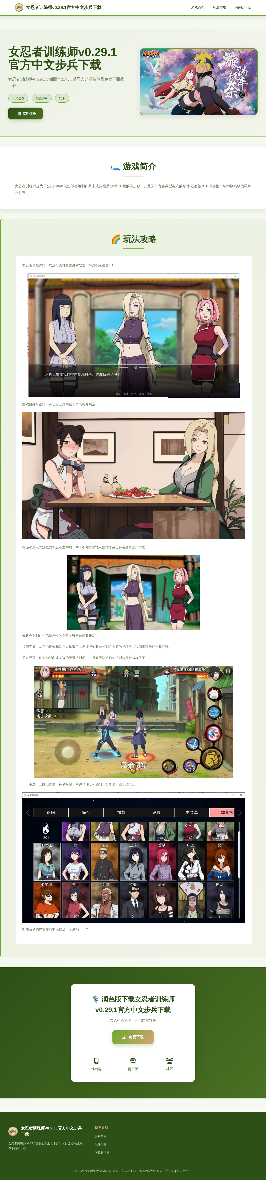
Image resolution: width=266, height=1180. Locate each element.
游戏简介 (197, 7)
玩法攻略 (219, 7)
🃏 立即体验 (27, 113)
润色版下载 (242, 7)
